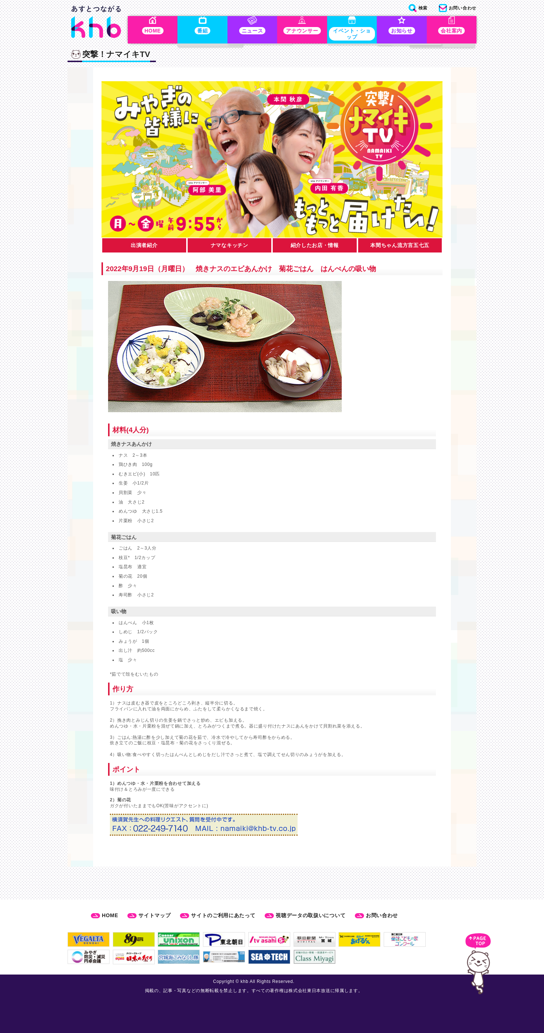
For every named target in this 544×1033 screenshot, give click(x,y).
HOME (110, 915)
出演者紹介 (144, 247)
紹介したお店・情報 (315, 247)
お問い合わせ (382, 915)
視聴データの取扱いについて (310, 915)
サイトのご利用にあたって (223, 915)
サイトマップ (154, 915)
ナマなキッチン (229, 247)
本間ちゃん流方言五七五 (399, 247)
